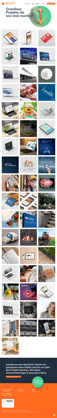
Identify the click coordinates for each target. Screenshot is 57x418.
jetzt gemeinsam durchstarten (13, 376)
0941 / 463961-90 (6, 393)
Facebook (34, 389)
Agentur (43, 3)
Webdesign (27, 3)
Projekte (37, 3)
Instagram (34, 391)
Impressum (20, 389)
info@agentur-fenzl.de (7, 395)
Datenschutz (21, 391)
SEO (33, 3)
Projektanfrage (51, 3)
